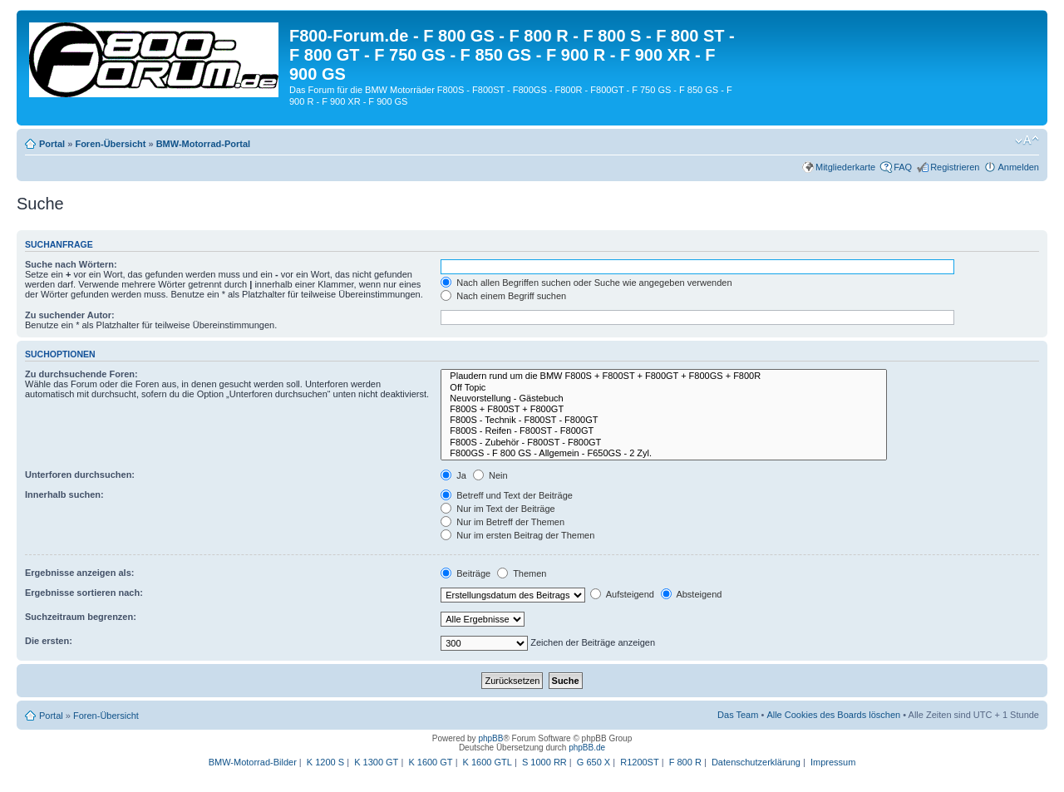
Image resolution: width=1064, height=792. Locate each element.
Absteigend (691, 594)
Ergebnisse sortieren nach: (84, 593)
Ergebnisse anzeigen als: (79, 573)
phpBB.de (587, 747)
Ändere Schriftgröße (1027, 140)
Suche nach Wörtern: (71, 264)
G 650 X (593, 762)
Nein (490, 475)
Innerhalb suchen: (64, 494)
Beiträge (465, 573)
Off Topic (663, 387)
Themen (521, 573)
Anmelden (1018, 167)
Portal (52, 144)
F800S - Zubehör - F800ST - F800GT (663, 442)
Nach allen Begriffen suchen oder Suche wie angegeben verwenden (586, 283)
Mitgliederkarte (845, 167)
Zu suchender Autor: (70, 315)
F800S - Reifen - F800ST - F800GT (663, 431)
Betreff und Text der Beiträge (507, 495)
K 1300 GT (376, 762)
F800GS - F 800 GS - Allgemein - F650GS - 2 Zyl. (663, 453)
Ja (453, 475)
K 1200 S (325, 762)
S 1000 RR (544, 762)
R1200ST (639, 762)
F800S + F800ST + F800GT (663, 409)
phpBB (490, 738)
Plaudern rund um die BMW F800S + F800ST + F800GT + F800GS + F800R (663, 376)
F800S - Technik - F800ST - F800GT (663, 420)
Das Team (737, 715)
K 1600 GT (430, 762)
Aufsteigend (622, 594)
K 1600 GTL (487, 762)
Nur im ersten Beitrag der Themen (517, 535)
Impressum (832, 762)
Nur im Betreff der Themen (502, 522)
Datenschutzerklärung (756, 762)
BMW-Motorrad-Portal (203, 144)
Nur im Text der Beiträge (497, 509)
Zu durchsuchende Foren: (81, 374)
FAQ (903, 167)
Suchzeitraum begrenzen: (80, 617)
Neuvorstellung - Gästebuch (663, 398)
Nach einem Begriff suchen (503, 296)
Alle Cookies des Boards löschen (833, 715)
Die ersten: (48, 641)
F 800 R (685, 762)
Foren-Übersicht (110, 144)
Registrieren (954, 167)
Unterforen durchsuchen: (80, 475)
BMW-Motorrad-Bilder (253, 762)
